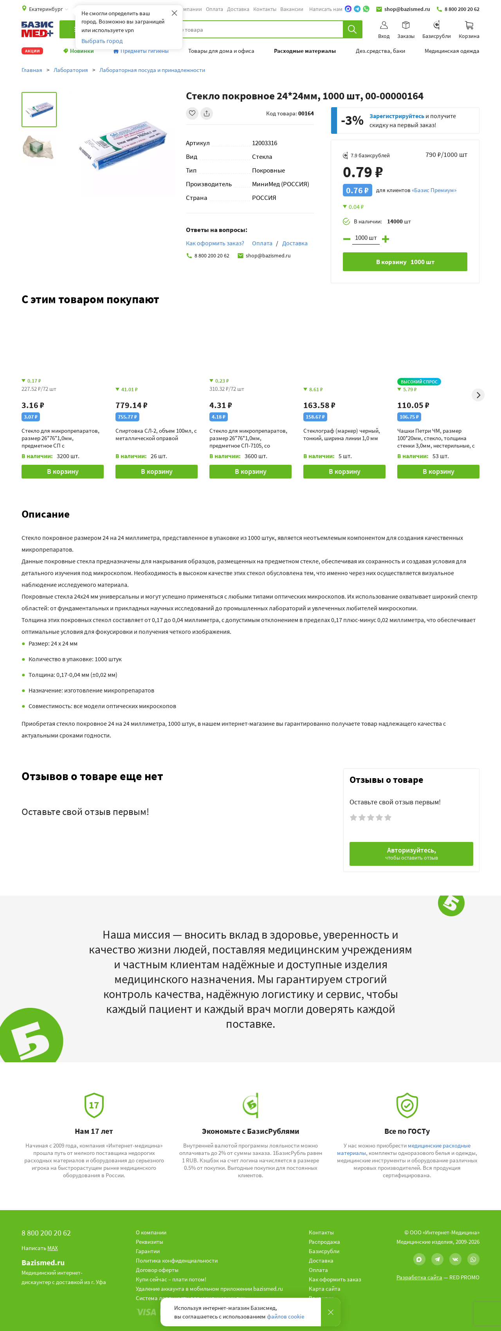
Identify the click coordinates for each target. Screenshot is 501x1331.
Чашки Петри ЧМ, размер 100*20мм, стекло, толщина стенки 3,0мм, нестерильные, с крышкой (436, 438)
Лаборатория (71, 70)
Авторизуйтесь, (411, 853)
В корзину (63, 471)
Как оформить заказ (335, 1279)
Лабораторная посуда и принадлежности (152, 70)
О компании (187, 9)
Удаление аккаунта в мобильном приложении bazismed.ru (209, 1288)
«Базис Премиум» (434, 190)
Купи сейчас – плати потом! (171, 1279)
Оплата (214, 9)
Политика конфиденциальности (177, 1260)
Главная (32, 70)
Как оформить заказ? (215, 243)
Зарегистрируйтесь (396, 116)
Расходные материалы (305, 51)
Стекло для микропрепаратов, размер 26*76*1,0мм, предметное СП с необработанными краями (60, 438)
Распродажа (324, 1241)
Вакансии (291, 9)
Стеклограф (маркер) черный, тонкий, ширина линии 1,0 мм (341, 434)
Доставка (238, 9)
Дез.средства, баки (380, 51)
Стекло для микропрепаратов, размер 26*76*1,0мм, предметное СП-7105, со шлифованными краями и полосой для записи (248, 438)
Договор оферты (157, 1269)
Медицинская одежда (452, 51)
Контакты (264, 9)
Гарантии (148, 1251)
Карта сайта (325, 1288)
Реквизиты (149, 1241)
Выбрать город (102, 41)
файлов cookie (285, 1316)
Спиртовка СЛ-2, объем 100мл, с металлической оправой (156, 434)
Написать (40, 1248)
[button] (250, 513)
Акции (32, 51)
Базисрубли (324, 1251)
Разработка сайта (419, 1277)
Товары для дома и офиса (221, 51)
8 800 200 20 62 (457, 9)
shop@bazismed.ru (403, 9)
